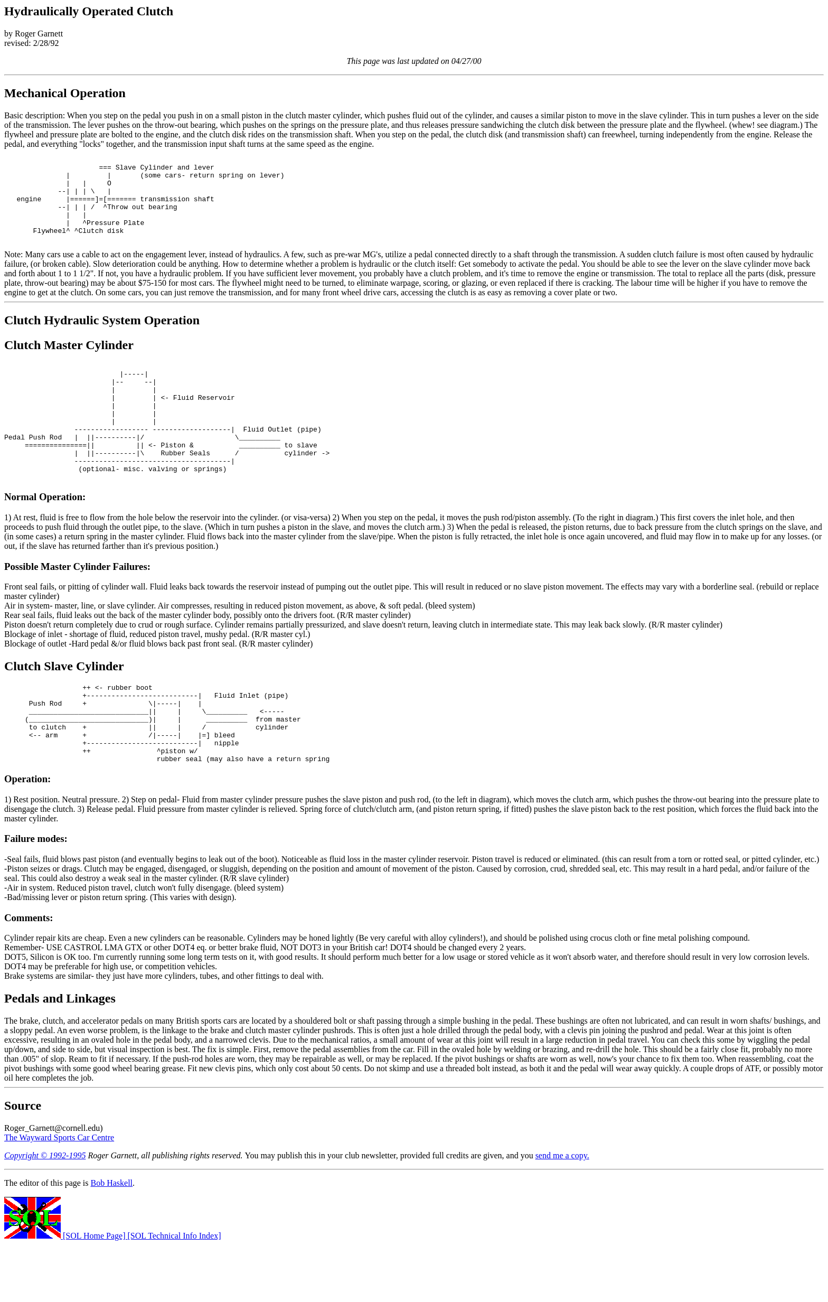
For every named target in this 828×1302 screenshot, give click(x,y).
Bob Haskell (112, 1239)
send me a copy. (562, 1212)
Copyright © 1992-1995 (45, 1212)
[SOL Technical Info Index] (174, 1292)
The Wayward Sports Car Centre (59, 1194)
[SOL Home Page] (66, 1292)
